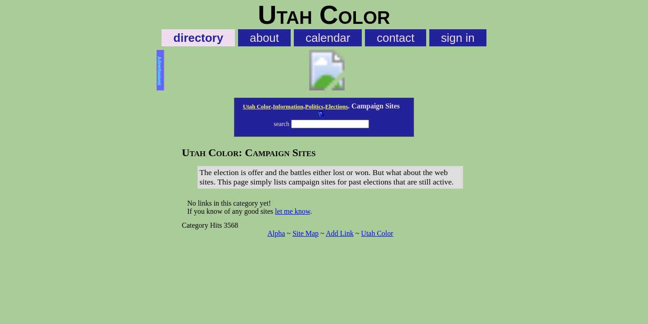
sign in (458, 38)
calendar (328, 38)
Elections (336, 106)
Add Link (340, 233)
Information (288, 106)
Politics (314, 106)
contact (395, 38)
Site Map (305, 233)
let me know (292, 211)
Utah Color (257, 106)
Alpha (276, 233)
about (264, 38)
